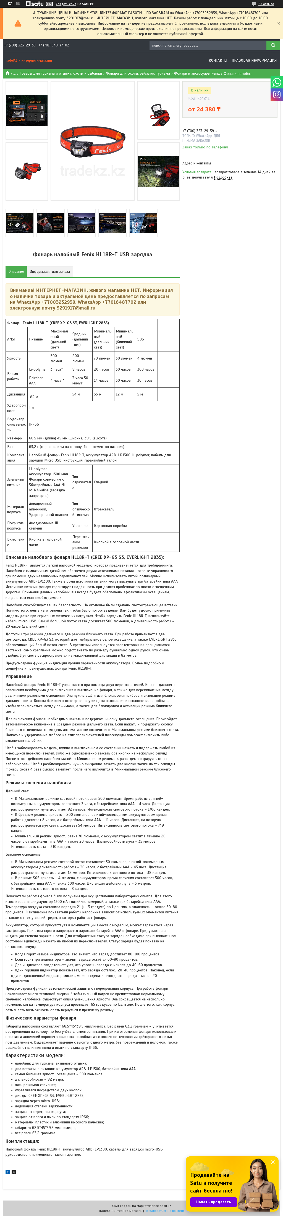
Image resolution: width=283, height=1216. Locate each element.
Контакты (218, 60)
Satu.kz (165, 1206)
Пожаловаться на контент (164, 1211)
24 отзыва (266, 4)
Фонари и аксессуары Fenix (197, 73)
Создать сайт (66, 4)
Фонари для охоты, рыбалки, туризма (138, 73)
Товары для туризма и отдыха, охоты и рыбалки (61, 73)
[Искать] (273, 45)
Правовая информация (254, 60)
